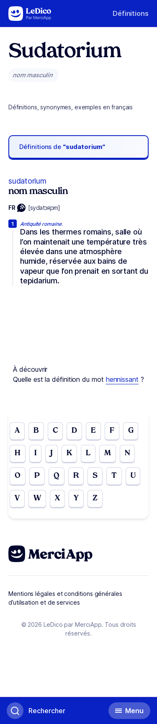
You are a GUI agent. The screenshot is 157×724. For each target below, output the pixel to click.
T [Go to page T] (114, 476)
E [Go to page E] (93, 431)
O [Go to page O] (18, 476)
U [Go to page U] (133, 476)
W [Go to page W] (37, 498)
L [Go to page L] (88, 453)
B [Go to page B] (36, 431)
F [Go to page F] (112, 431)
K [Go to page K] (69, 453)
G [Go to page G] (131, 431)
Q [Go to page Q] (56, 476)
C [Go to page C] (55, 431)
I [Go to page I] (35, 453)
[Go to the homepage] (29, 13)
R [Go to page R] (76, 476)
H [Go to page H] (18, 453)
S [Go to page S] (95, 476)
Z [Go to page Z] (95, 498)
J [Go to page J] (51, 453)
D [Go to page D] (74, 431)
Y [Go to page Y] (76, 498)
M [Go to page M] (107, 453)
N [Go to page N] (127, 453)
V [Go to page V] (17, 498)
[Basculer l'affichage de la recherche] (36, 710)
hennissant (122, 379)
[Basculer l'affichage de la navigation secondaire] (129, 710)
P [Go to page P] (37, 476)
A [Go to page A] (17, 431)
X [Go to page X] (57, 498)
